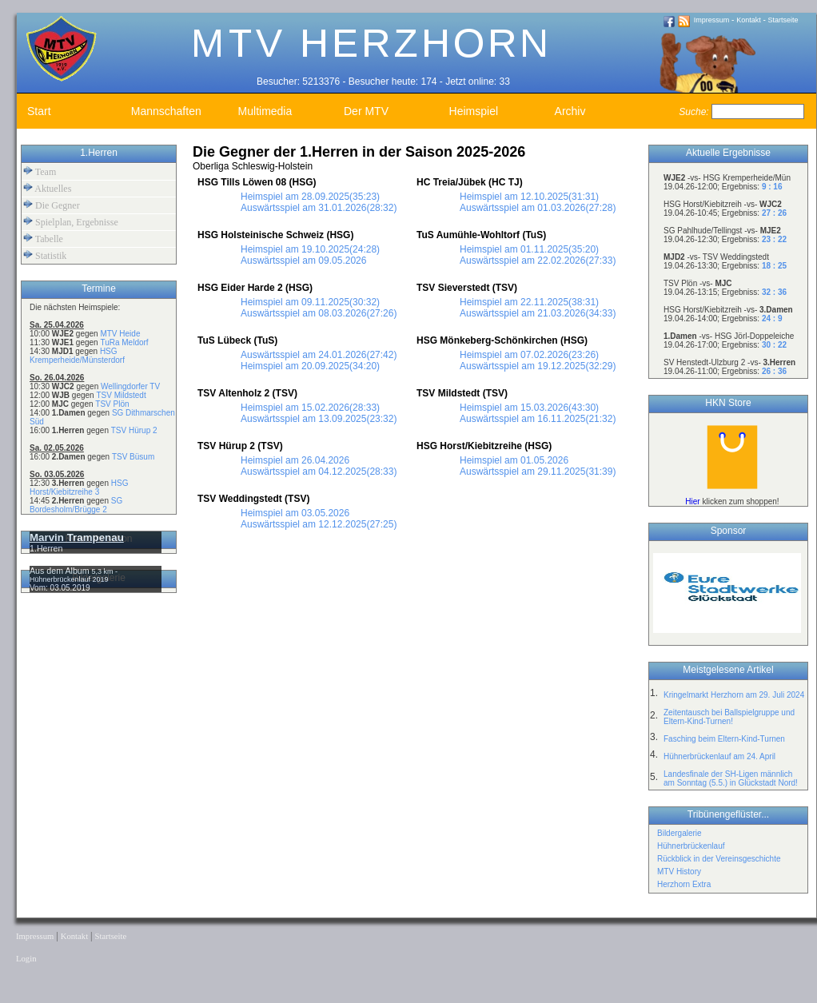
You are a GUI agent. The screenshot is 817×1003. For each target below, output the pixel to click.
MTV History (679, 871)
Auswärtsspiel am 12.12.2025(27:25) (319, 524)
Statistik (44, 255)
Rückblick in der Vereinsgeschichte (719, 858)
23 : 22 (774, 239)
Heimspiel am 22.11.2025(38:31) (529, 302)
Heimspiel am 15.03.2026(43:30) (529, 407)
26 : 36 (774, 371)
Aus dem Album (61, 570)
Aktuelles (47, 188)
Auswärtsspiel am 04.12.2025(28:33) (319, 471)
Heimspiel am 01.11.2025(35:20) (529, 249)
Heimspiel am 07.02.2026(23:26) (529, 354)
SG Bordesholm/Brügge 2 (76, 505)
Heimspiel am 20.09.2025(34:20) (310, 366)
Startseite (783, 20)
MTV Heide (120, 333)
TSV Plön (112, 404)
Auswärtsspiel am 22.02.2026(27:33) (538, 260)
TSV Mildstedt (120, 395)
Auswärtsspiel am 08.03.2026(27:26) (319, 313)
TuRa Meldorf (124, 342)
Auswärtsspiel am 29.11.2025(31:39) (538, 471)
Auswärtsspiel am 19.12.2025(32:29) (538, 366)
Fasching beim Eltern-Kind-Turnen (724, 738)
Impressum (712, 20)
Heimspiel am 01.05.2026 (514, 460)
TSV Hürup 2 (134, 430)
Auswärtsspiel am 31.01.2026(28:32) (319, 207)
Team (39, 171)
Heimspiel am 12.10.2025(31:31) (529, 196)
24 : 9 (772, 318)
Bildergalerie (679, 833)
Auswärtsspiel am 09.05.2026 (303, 260)
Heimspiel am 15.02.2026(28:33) (310, 407)
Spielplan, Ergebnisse (70, 222)
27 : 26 (774, 213)
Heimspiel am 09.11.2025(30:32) (310, 302)
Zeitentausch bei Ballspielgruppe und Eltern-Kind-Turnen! (729, 717)
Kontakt (748, 20)
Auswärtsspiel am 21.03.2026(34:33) (538, 313)
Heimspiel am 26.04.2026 (295, 460)
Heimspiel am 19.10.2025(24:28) (310, 249)
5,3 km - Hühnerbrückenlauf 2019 (74, 575)
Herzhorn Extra (684, 884)
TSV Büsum (133, 456)
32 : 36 (774, 292)
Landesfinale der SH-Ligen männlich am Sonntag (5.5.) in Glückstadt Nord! (731, 778)
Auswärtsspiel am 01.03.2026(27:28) (538, 207)
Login (26, 958)
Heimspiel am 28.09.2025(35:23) (310, 196)
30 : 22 (774, 344)
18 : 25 (774, 265)
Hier (692, 501)
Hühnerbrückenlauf (691, 846)
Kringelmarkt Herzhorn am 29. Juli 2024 (734, 695)
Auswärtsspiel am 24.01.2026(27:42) (319, 354)
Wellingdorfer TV (130, 386)
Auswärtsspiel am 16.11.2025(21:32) (538, 418)
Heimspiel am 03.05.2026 (295, 513)
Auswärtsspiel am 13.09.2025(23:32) (319, 418)
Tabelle (43, 239)
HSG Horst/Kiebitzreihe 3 (79, 487)
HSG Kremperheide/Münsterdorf (77, 355)
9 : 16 (772, 186)
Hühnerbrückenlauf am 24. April (719, 756)
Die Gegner (51, 205)
